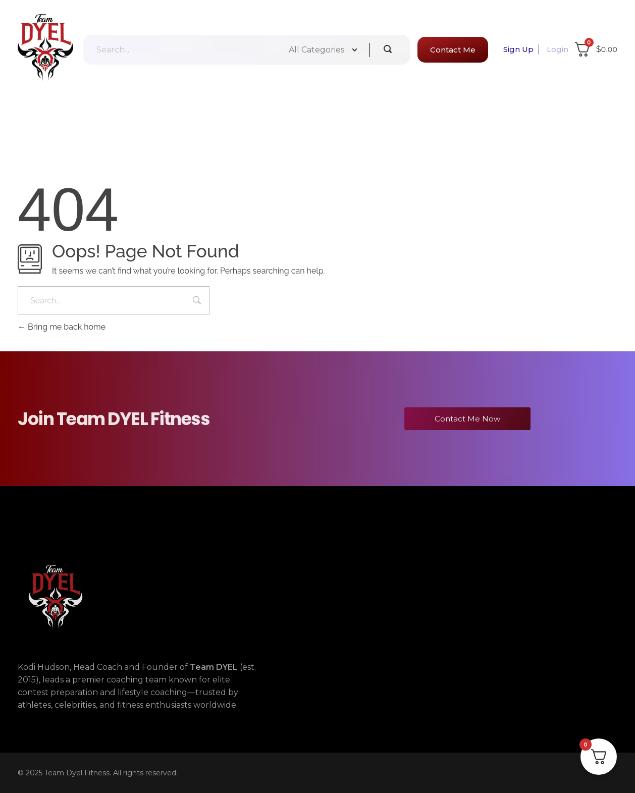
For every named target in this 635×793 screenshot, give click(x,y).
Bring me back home (61, 327)
